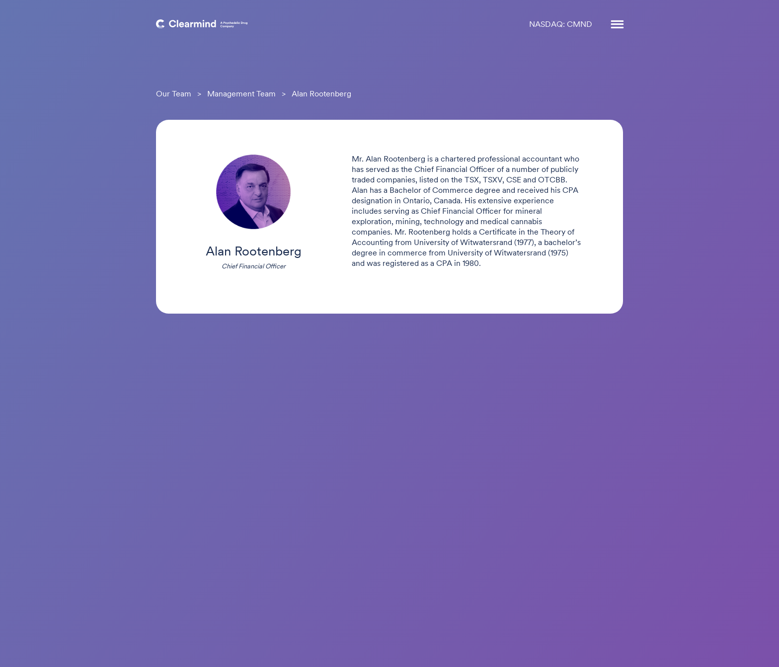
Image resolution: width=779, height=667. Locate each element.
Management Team (241, 94)
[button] (612, 25)
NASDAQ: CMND (560, 25)
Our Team (173, 94)
